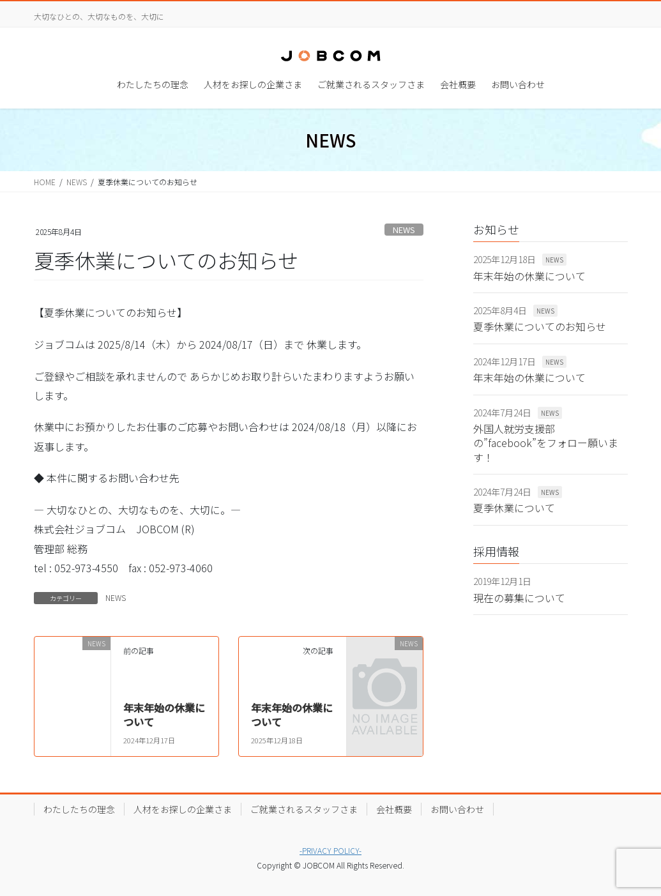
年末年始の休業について (164, 714)
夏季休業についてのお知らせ (539, 326)
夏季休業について (514, 507)
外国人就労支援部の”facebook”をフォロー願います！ (545, 443)
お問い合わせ (457, 809)
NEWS (404, 230)
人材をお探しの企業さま (182, 809)
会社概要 (394, 809)
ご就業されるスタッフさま (304, 809)
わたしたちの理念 (79, 809)
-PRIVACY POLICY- (330, 850)
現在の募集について (519, 597)
